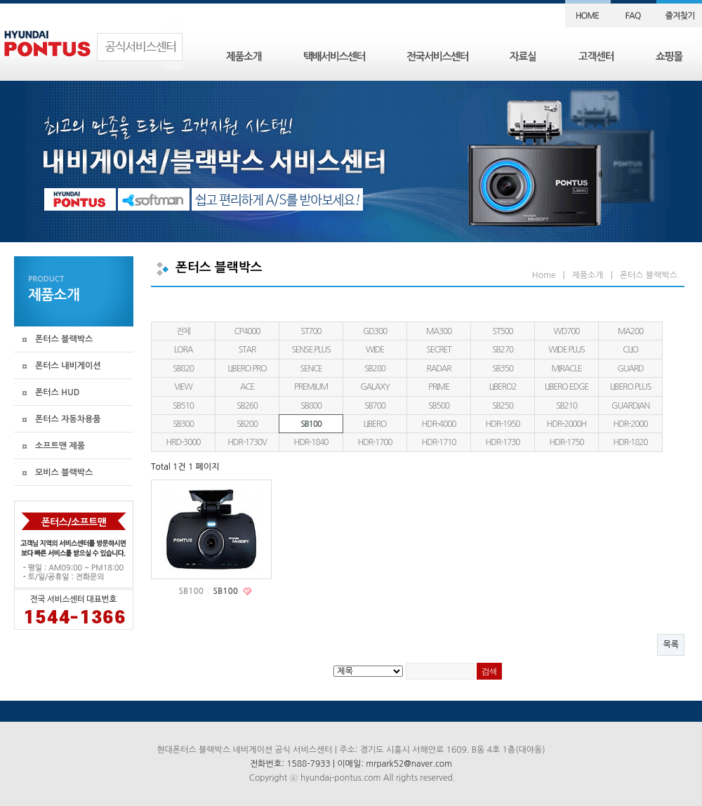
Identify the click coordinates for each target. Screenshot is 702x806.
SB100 (311, 424)
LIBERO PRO (247, 368)
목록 (671, 644)
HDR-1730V (247, 442)
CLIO (630, 349)
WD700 (567, 331)
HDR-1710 (439, 442)
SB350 (502, 368)
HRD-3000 (183, 442)
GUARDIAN (630, 406)
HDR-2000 (631, 424)
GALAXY (375, 387)
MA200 (630, 331)
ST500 (503, 331)
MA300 (438, 331)
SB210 (566, 406)
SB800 (311, 406)
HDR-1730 (503, 442)
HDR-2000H (566, 424)
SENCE (311, 368)
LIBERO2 (503, 387)
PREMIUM (311, 387)
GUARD (630, 368)
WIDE (375, 349)
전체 (183, 331)
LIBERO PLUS (630, 387)
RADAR (438, 368)
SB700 (374, 406)
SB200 (247, 424)
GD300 (375, 331)
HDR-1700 (375, 442)
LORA (183, 349)
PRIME (438, 387)
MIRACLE (566, 368)
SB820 (183, 368)
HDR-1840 (311, 442)
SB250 (502, 406)
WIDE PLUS (566, 349)
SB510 (183, 406)
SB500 (438, 406)
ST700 (311, 331)
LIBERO (375, 424)
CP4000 (247, 331)
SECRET (438, 349)
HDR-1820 (631, 442)
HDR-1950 (503, 424)
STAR (247, 349)
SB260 (247, 406)
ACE (247, 387)
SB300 (183, 424)
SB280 (374, 368)
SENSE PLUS (311, 349)
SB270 (502, 349)
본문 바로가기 (0, 0)
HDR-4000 (439, 424)
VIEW (183, 387)
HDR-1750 (567, 442)
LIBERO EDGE (566, 387)
